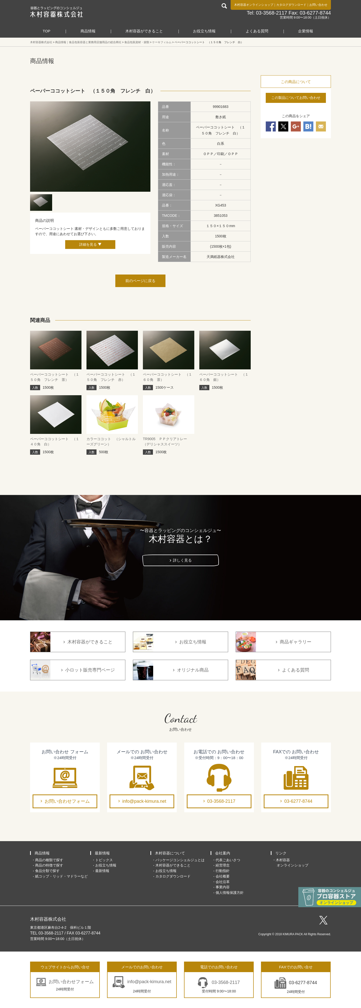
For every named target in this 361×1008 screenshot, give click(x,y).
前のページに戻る (140, 281)
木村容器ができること (144, 31)
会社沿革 (223, 882)
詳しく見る (182, 560)
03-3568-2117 (221, 801)
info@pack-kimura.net (144, 801)
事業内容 (223, 887)
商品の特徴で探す (49, 865)
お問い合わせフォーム (67, 801)
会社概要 (223, 876)
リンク (281, 853)
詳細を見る (88, 244)
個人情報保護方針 (230, 893)
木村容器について (170, 853)
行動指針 (223, 871)
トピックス (104, 860)
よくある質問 (257, 31)
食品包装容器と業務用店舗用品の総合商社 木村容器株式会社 (56, 11)
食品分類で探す (47, 871)
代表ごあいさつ (228, 860)
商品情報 (88, 31)
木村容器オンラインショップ (253, 5)
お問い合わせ (318, 5)
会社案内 (222, 853)
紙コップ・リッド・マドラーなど (61, 876)
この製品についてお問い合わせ (295, 98)
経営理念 (223, 865)
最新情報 (102, 853)
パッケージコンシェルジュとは (180, 860)
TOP (46, 31)
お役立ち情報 (204, 31)
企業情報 (305, 31)
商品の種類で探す (49, 860)
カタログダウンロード (291, 5)
